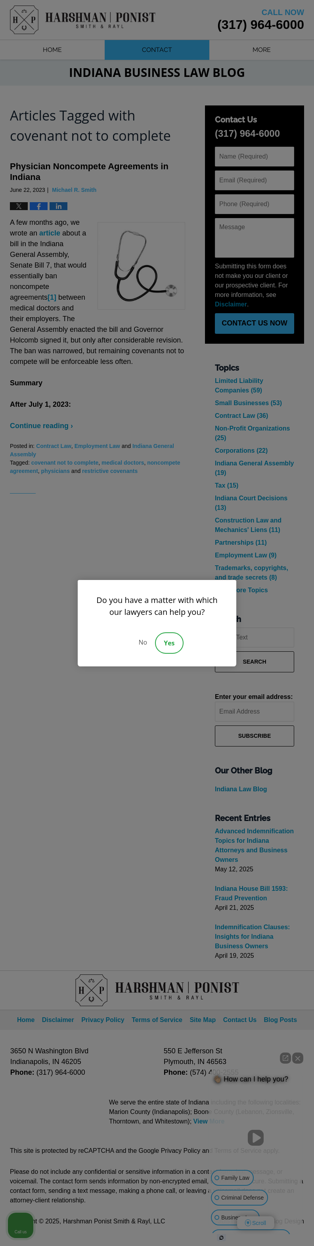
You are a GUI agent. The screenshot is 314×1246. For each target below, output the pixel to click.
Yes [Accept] (169, 643)
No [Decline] (142, 642)
